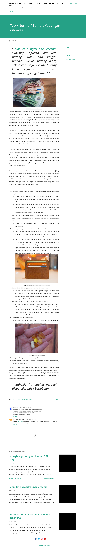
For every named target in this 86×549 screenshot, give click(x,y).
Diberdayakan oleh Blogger (43, 545)
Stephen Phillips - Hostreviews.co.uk (36, 285)
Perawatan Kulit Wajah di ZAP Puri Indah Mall (30, 516)
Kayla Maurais (36, 355)
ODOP (68, 57)
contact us (20, 421)
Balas (15, 416)
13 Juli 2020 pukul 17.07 (30, 419)
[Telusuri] (70, 4)
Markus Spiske (34, 109)
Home (11, 11)
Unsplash (40, 109)
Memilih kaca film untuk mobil (28, 487)
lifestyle (68, 55)
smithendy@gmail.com (18, 419)
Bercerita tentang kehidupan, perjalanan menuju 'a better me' (36, 4)
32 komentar (18, 506)
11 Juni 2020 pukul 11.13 (25, 407)
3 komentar (18, 537)
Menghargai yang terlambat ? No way (29, 457)
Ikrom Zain (16, 407)
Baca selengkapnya (49, 478)
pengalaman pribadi (71, 59)
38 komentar (18, 478)
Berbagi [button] (68, 47)
